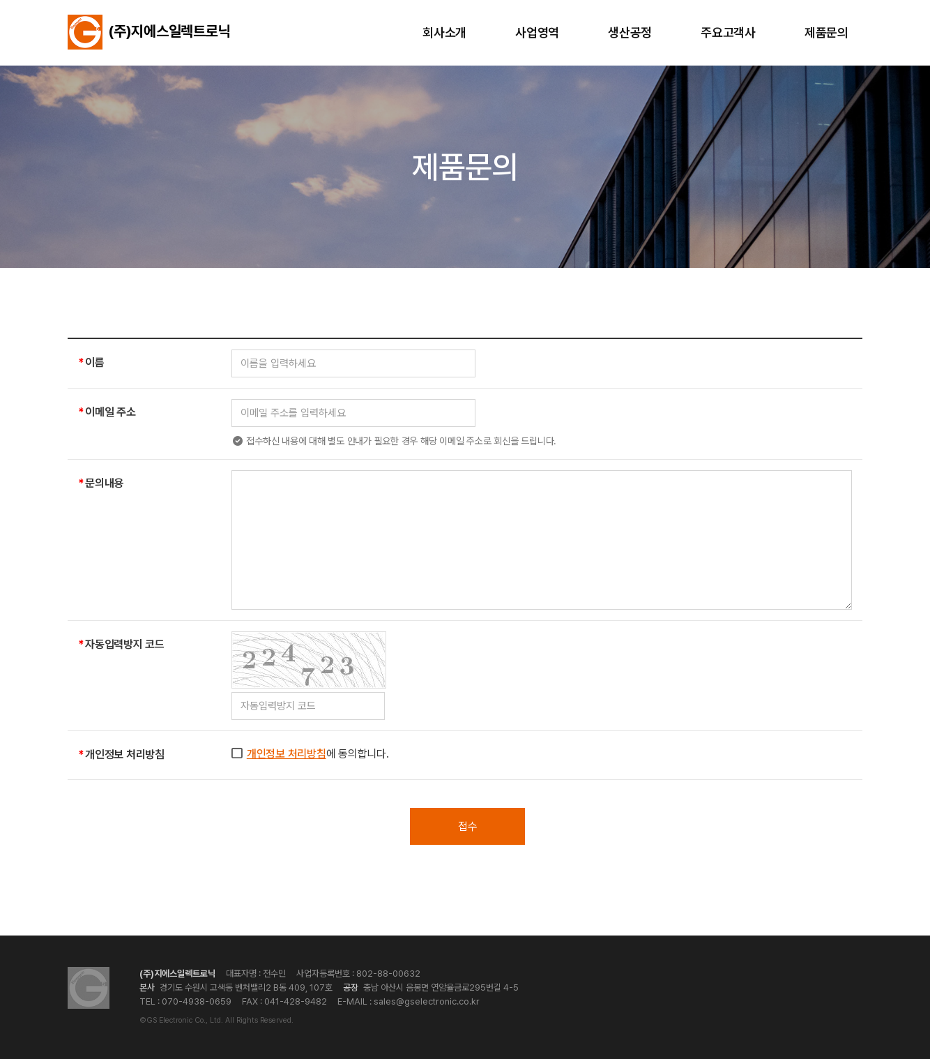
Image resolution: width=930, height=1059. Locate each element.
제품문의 (826, 32)
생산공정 (630, 32)
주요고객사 (728, 32)
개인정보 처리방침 (286, 753)
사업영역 (537, 32)
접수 (468, 826)
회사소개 (444, 32)
